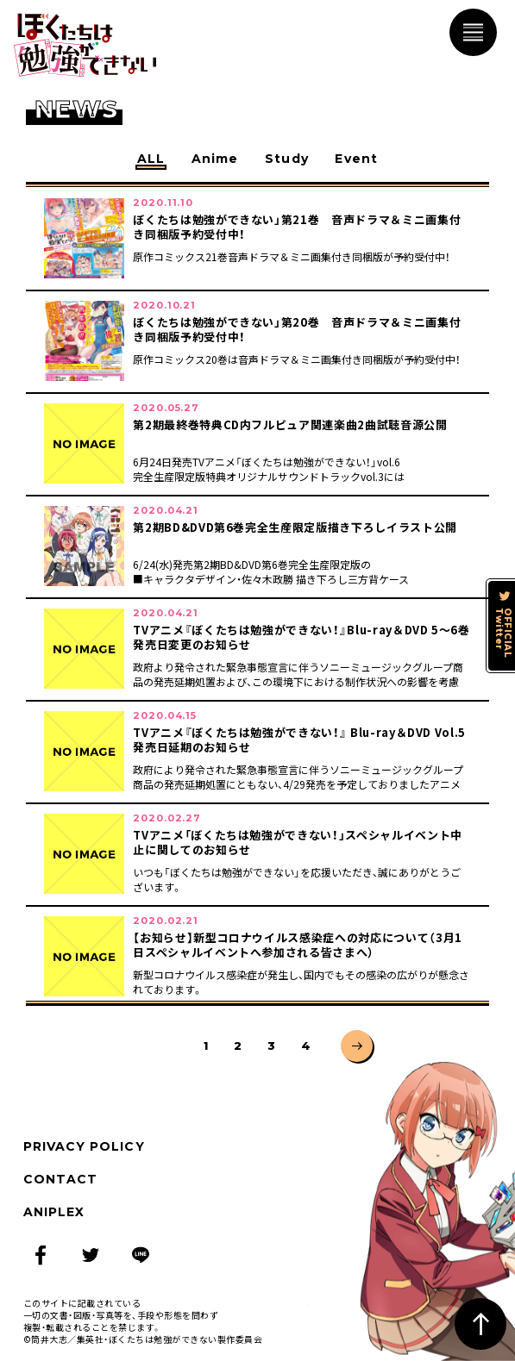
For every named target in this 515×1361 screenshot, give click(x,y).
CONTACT (60, 1179)
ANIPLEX (54, 1212)
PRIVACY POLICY (84, 1146)
